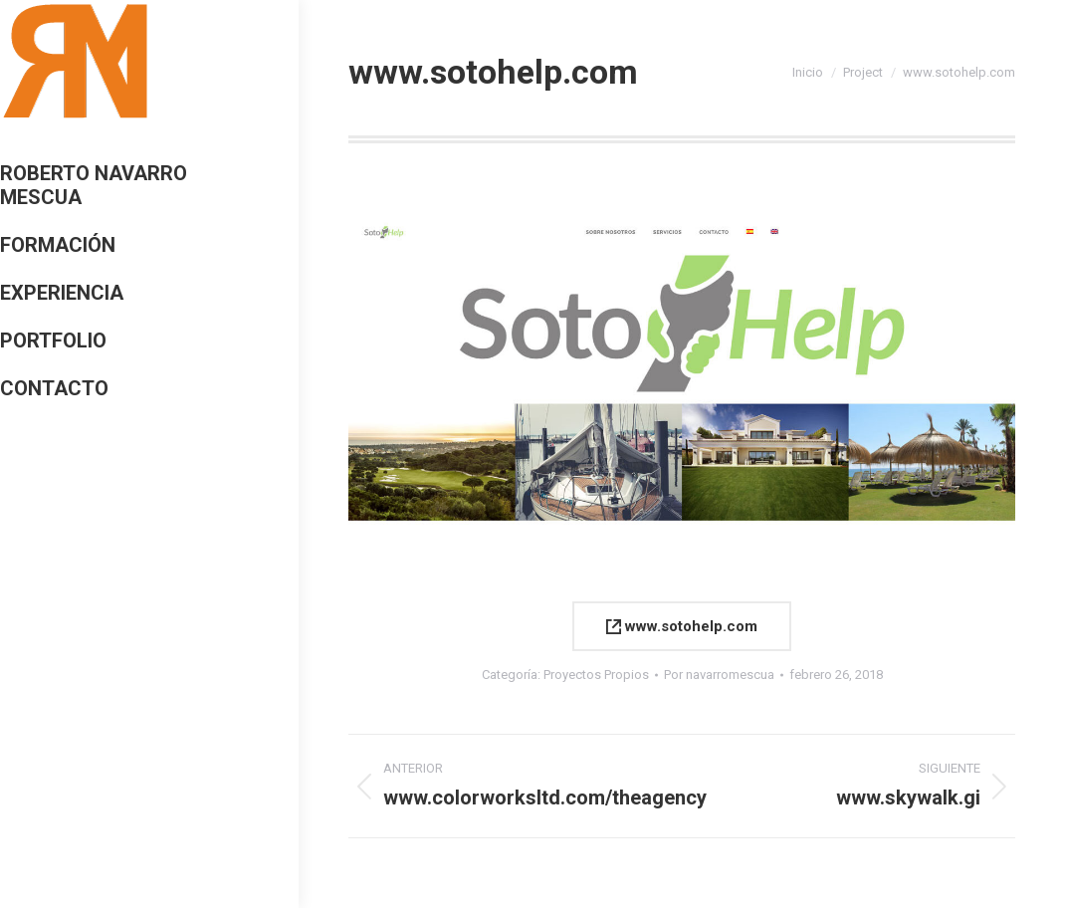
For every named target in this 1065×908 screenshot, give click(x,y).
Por (719, 674)
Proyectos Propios (596, 674)
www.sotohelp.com (681, 626)
